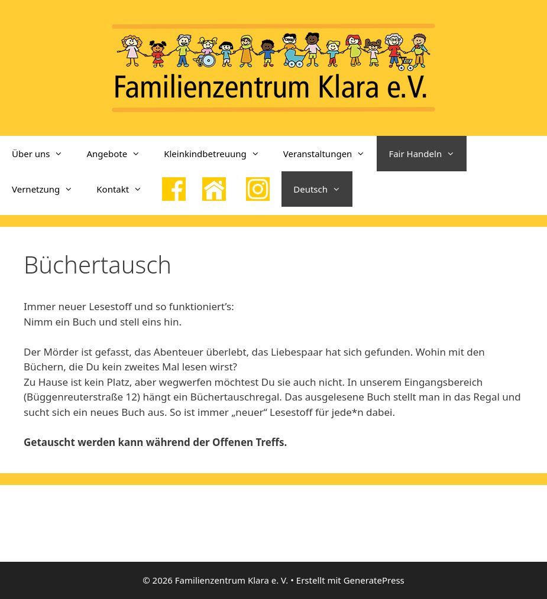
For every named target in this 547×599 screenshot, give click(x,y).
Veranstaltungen (330, 153)
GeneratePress (374, 580)
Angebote (119, 153)
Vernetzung (48, 189)
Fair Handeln (428, 153)
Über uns (43, 153)
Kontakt (125, 189)
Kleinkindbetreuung (217, 153)
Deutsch (322, 189)
